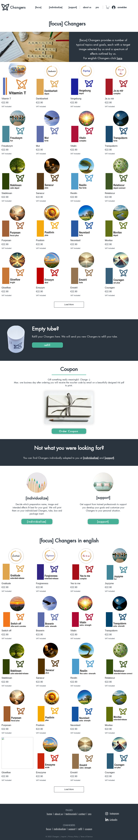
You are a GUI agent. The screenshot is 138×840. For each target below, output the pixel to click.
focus (48, 828)
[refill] (47, 345)
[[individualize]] (55, 7)
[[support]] (72, 7)
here (119, 58)
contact (81, 813)
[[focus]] (38, 7)
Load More (69, 304)
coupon (88, 828)
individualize (60, 828)
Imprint (63, 836)
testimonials (70, 813)
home (49, 813)
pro (89, 813)
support (71, 828)
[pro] (97, 7)
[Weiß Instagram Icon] (107, 814)
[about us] (87, 7)
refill (80, 828)
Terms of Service (87, 836)
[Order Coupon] (69, 431)
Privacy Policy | (74, 836)
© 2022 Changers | (53, 836)
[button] (108, 7)
